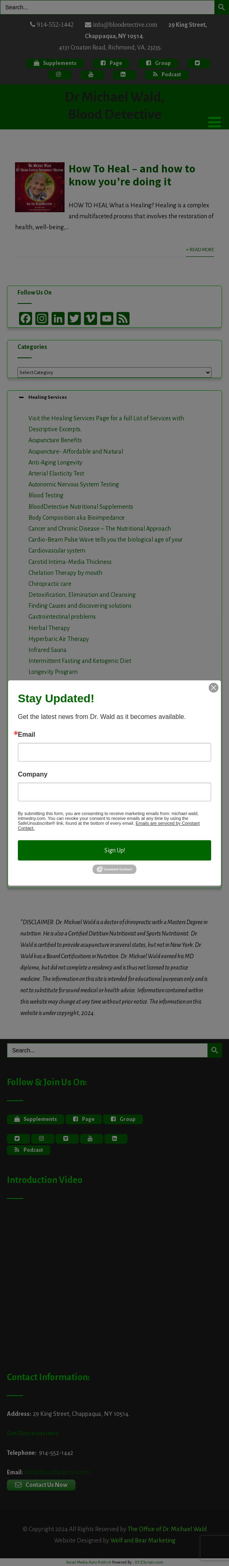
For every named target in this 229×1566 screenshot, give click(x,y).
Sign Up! (114, 850)
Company (33, 774)
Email (26, 734)
